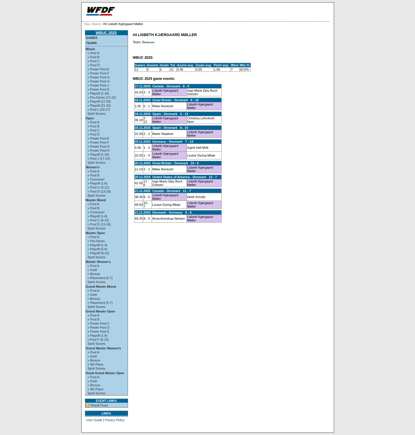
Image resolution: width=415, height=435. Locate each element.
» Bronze (94, 274)
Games (91, 37)
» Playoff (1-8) (97, 183)
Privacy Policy (114, 420)
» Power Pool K (99, 89)
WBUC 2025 (106, 33)
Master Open (95, 233)
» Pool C (94, 61)
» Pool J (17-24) (99, 158)
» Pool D (94, 65)
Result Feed (99, 405)
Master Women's (98, 261)
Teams (91, 43)
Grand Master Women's (103, 348)
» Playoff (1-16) (98, 93)
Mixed (90, 49)
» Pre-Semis (96, 241)
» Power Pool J (98, 85)
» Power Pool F (98, 73)
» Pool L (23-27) (99, 109)
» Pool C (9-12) (98, 187)
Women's (93, 167)
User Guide (94, 420)
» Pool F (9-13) (98, 339)
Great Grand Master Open (105, 373)
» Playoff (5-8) (97, 249)
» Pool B (94, 57)
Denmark (148, 42)
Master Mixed (96, 200)
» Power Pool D (99, 327)
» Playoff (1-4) (97, 245)
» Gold (92, 270)
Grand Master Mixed (101, 286)
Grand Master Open (100, 311)
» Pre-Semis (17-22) (102, 97)
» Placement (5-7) (100, 278)
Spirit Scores (96, 113)
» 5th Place (95, 364)
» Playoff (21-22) (99, 105)
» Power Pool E (99, 69)
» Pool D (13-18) (99, 191)
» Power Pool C (99, 323)
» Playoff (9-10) (98, 253)
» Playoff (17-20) (99, 101)
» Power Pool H (99, 81)
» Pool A (93, 53)
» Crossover (96, 179)
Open (90, 118)
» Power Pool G (99, 77)
